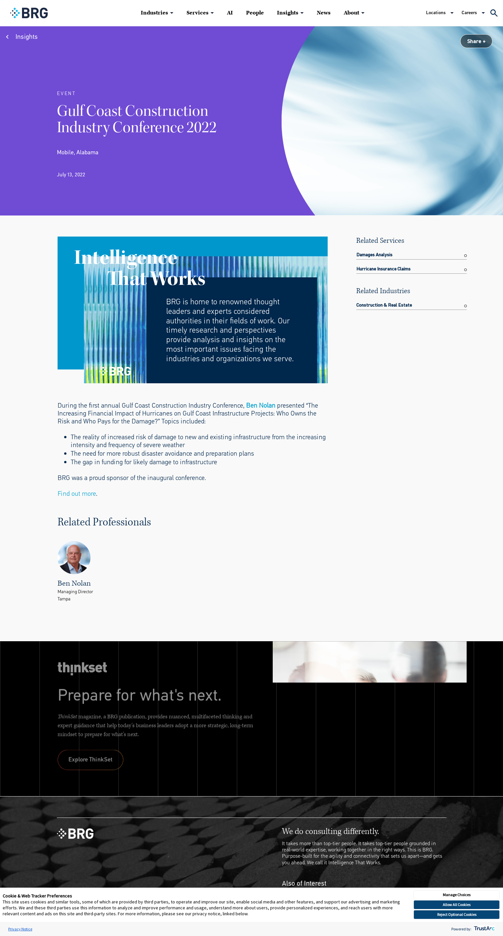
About (351, 12)
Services (198, 12)
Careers (469, 13)
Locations (436, 13)
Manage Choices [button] (456, 894)
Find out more (77, 493)
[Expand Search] (494, 13)
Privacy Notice (20, 928)
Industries (154, 12)
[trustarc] (483, 929)
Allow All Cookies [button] (456, 904)
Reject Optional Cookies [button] (456, 914)
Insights (287, 12)
